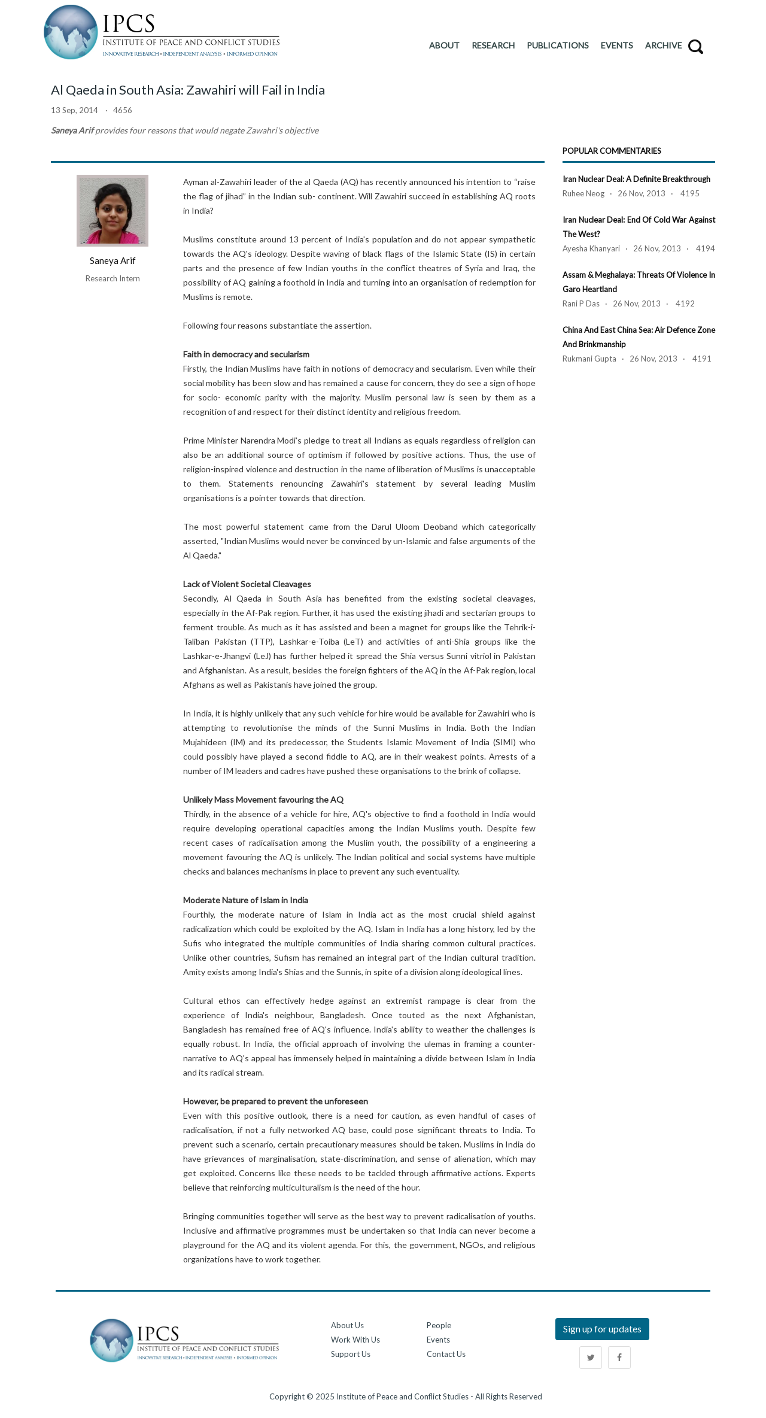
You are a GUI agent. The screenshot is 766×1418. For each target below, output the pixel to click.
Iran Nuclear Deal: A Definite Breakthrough (636, 179)
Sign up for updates (602, 1328)
